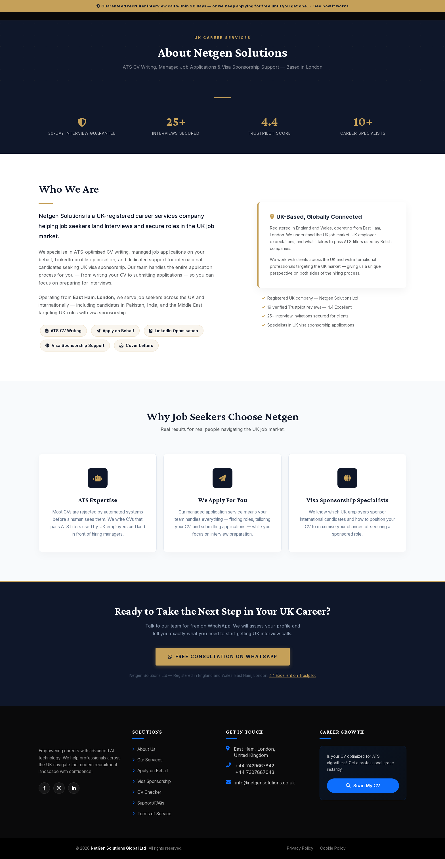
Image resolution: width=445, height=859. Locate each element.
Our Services (147, 760)
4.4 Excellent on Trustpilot (292, 675)
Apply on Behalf (150, 770)
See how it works (331, 6)
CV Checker (146, 792)
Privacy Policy (300, 848)
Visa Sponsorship (151, 781)
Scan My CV (363, 785)
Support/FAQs (148, 803)
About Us (144, 749)
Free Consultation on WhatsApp (222, 656)
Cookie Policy (333, 848)
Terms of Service (151, 813)
